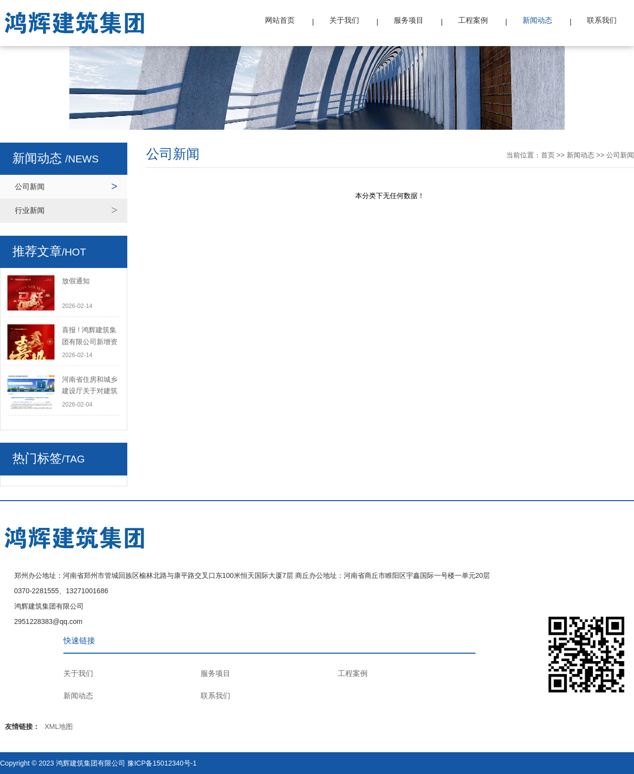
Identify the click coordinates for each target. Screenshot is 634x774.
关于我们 (344, 20)
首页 (548, 155)
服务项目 (408, 20)
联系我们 (602, 20)
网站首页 (280, 20)
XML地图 (59, 726)
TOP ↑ (617, 573)
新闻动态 (537, 20)
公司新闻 (30, 186)
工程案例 (473, 20)
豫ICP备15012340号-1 (162, 763)
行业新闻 (30, 210)
